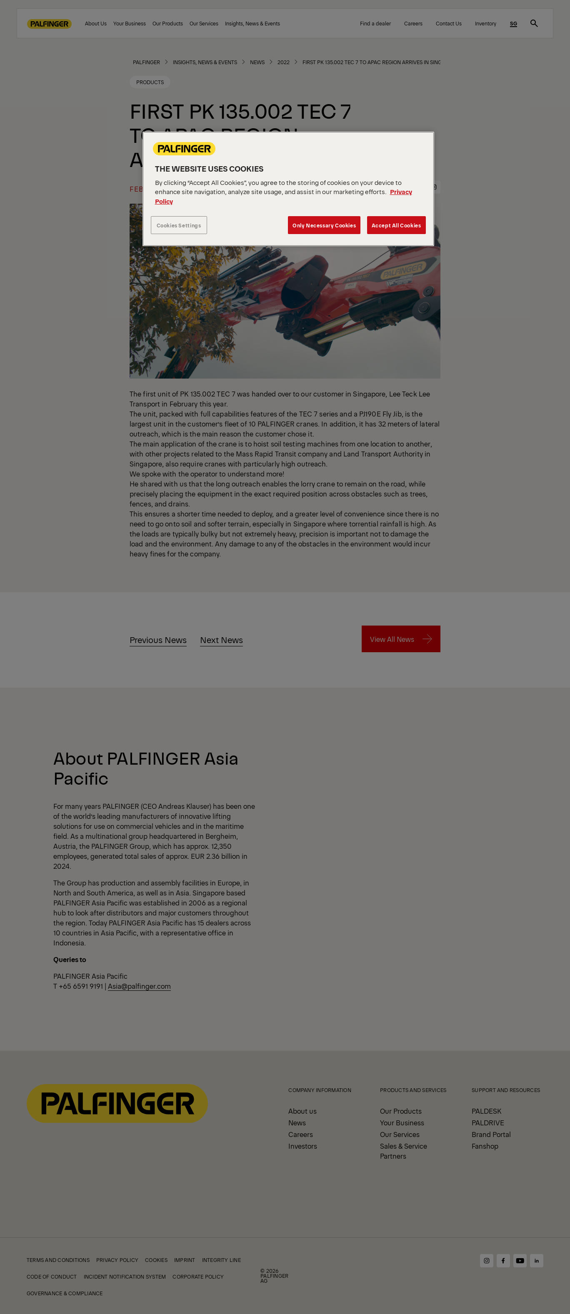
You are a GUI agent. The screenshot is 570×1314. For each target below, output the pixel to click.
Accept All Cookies (396, 225)
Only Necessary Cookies (324, 225)
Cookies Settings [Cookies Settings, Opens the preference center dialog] (179, 225)
